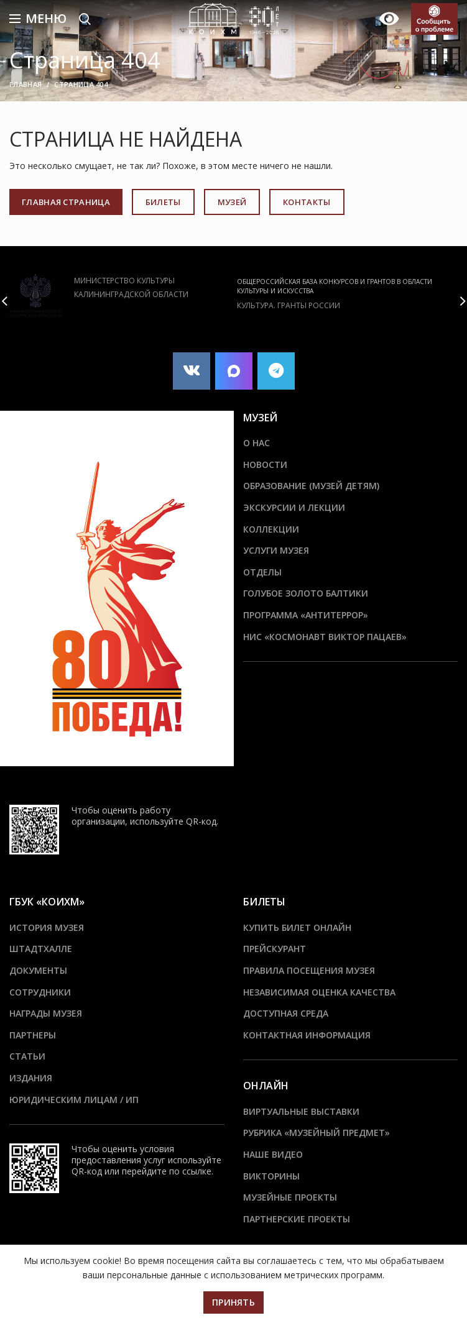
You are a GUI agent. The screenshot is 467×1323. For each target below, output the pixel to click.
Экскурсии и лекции (294, 507)
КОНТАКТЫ (306, 202)
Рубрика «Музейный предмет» (316, 1132)
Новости (265, 464)
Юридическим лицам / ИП (74, 1100)
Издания (30, 1078)
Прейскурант (274, 948)
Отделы (262, 572)
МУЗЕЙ (232, 202)
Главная (25, 84)
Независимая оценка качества (319, 992)
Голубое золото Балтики (305, 593)
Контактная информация (307, 1035)
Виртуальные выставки (301, 1111)
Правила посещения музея (309, 970)
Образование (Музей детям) (311, 486)
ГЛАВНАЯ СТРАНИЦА (66, 202)
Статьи (27, 1056)
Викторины (271, 1176)
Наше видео (273, 1154)
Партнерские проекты (296, 1219)
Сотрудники (40, 992)
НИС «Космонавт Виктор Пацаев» (325, 637)
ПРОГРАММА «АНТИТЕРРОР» (305, 615)
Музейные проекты (290, 1197)
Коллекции (271, 529)
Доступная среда (285, 1013)
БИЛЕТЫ (163, 202)
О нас (256, 443)
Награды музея (45, 1013)
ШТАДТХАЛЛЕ (40, 948)
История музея (46, 927)
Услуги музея (276, 550)
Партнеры (32, 1035)
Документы (38, 970)
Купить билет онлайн (297, 927)
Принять (233, 1302)
